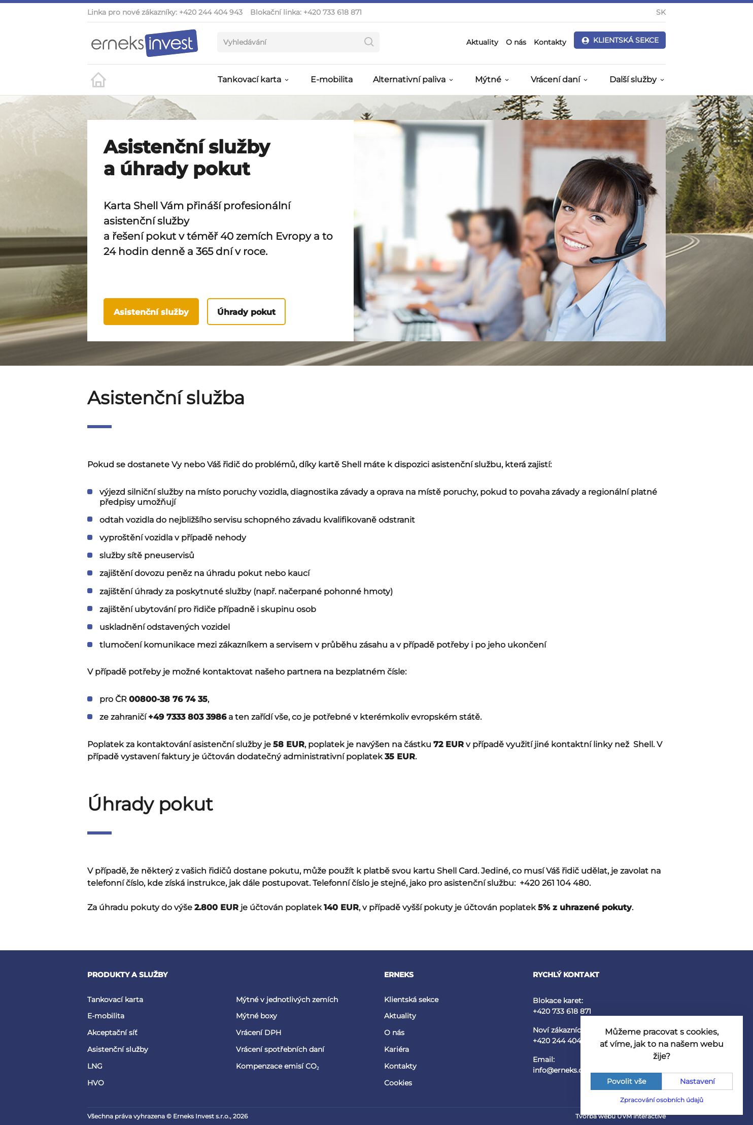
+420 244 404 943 (211, 12)
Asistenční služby (151, 312)
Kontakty (550, 42)
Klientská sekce (411, 999)
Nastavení (697, 1081)
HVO (95, 1082)
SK (661, 12)
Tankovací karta (115, 999)
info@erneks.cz (559, 1070)
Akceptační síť (112, 1032)
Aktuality (482, 42)
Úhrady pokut (246, 312)
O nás (516, 42)
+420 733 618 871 (332, 12)
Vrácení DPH (258, 1032)
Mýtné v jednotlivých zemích (287, 999)
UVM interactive (641, 1116)
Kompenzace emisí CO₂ (277, 1066)
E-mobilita (332, 79)
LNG (94, 1066)
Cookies (398, 1082)
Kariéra (396, 1049)
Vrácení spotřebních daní (280, 1049)
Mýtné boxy (256, 1015)
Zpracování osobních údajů (661, 1100)
